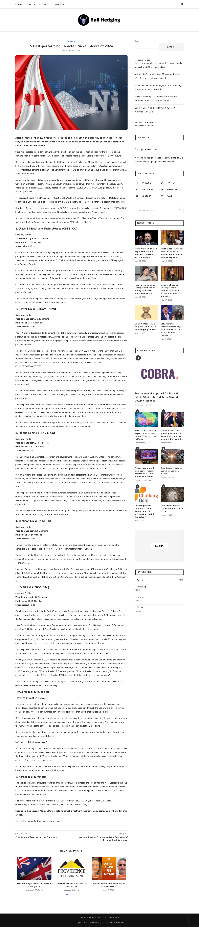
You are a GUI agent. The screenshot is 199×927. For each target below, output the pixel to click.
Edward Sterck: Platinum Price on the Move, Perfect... (109, 885)
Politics (19, 4)
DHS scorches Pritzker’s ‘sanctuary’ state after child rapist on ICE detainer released (171, 326)
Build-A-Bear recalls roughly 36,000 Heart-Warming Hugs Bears (145, 323)
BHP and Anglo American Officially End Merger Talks (34, 885)
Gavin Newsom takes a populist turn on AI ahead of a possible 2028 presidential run (146, 253)
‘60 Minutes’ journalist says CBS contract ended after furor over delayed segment (171, 253)
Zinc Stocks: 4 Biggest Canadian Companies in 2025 (171, 467)
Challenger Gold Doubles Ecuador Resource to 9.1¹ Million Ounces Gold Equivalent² (145, 507)
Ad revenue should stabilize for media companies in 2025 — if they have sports (146, 468)
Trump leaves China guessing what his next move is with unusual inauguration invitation (172, 431)
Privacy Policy (112, 917)
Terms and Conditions (90, 917)
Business (45, 4)
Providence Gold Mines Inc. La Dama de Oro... (71, 885)
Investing (60, 4)
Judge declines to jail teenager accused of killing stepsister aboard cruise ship (145, 289)
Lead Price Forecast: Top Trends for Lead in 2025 (172, 504)
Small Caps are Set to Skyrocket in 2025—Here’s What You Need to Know (146, 431)
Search (138, 41)
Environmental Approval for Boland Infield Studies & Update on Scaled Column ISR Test (156, 393)
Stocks (32, 4)
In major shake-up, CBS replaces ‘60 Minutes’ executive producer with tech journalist (172, 289)
